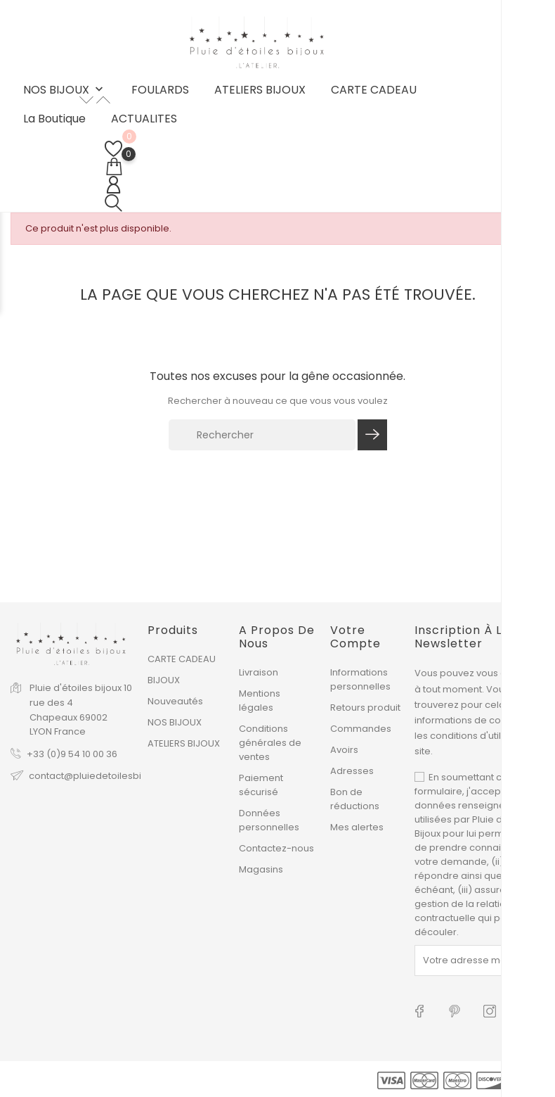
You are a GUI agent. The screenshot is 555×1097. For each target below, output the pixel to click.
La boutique (54, 119)
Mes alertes (357, 827)
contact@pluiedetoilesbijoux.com (106, 775)
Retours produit (365, 707)
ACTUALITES (144, 119)
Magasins (261, 869)
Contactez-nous (276, 848)
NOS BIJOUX (64, 90)
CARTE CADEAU (374, 90)
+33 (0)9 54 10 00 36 (72, 754)
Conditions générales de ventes (270, 742)
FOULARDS (160, 90)
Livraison (258, 672)
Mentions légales (259, 700)
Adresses (352, 771)
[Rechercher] (262, 434)
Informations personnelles (360, 679)
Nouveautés (175, 701)
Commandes (360, 728)
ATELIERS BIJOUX (260, 90)
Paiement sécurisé (261, 785)
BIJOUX (164, 680)
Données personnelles (269, 820)
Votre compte (355, 637)
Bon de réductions (354, 799)
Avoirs (344, 749)
